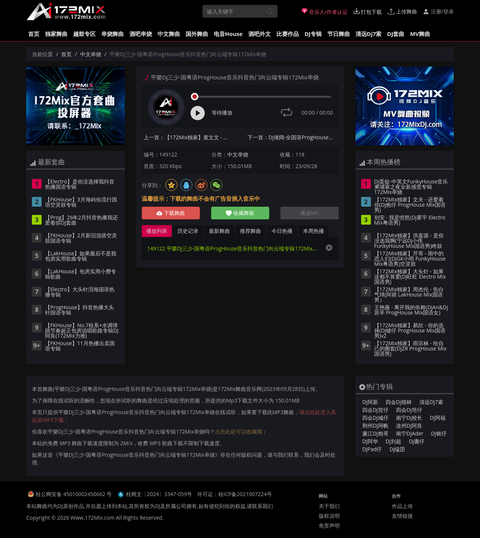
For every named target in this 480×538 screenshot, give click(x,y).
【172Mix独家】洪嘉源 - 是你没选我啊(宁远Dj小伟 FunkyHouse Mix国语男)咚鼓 (409, 241)
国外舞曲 (197, 33)
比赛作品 (287, 33)
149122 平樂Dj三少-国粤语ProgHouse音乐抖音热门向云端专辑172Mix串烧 (232, 248)
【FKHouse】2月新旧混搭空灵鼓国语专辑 (81, 238)
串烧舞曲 (112, 33)
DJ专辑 (313, 33)
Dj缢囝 (397, 449)
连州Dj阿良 (409, 425)
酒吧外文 (259, 33)
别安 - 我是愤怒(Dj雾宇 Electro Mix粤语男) (410, 220)
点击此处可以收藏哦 (238, 431)
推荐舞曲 (250, 230)
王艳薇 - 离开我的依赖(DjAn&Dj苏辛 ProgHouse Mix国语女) (411, 310)
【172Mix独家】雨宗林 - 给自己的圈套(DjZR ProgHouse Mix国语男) (410, 349)
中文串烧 (90, 54)
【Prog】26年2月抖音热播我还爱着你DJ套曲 (81, 220)
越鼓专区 (84, 33)
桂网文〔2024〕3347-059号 (159, 494)
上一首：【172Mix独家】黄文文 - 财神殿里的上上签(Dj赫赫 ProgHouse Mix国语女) (189, 137)
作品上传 (402, 506)
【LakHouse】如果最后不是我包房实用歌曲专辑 (80, 256)
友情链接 (402, 515)
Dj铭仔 (439, 433)
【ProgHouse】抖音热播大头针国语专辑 (79, 310)
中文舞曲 (169, 33)
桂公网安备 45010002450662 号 (74, 494)
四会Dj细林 (399, 401)
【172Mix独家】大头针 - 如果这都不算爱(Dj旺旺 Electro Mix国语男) (410, 277)
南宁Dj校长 (409, 417)
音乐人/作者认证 (325, 11)
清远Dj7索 (368, 33)
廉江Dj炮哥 (375, 433)
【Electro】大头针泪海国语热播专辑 (79, 292)
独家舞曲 (56, 33)
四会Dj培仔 (409, 409)
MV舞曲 (420, 33)
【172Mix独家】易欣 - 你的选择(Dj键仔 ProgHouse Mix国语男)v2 (410, 331)
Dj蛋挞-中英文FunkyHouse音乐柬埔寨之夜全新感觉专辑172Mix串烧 (411, 187)
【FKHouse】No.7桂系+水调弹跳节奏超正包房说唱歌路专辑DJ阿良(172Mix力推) (81, 331)
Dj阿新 (370, 401)
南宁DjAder (409, 433)
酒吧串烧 (140, 33)
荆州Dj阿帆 (375, 425)
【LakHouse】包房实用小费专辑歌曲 (80, 274)
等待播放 (222, 112)
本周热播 (313, 230)
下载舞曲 (170, 212)
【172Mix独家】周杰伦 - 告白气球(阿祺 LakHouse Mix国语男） (409, 295)
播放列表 (156, 230)
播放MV (309, 212)
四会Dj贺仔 (375, 409)
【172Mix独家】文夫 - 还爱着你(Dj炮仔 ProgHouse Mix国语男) (410, 205)
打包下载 (368, 11)
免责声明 (329, 525)
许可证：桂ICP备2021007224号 (234, 494)
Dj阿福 (438, 417)
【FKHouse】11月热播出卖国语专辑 (80, 346)
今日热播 (282, 230)
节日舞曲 (338, 33)
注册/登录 (438, 11)
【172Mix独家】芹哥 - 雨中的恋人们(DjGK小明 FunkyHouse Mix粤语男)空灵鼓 (410, 259)
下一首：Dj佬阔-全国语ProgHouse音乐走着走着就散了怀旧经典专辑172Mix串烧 (293, 137)
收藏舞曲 (240, 212)
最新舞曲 (219, 230)
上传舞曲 (402, 11)
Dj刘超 (393, 441)
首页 (33, 33)
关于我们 (329, 506)
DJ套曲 (395, 33)
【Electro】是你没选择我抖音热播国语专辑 (79, 184)
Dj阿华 (370, 441)
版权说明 (329, 515)
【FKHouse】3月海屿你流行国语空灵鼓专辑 (81, 202)
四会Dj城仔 (375, 417)
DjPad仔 (372, 449)
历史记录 (187, 230)
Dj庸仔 (416, 441)
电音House (228, 33)
